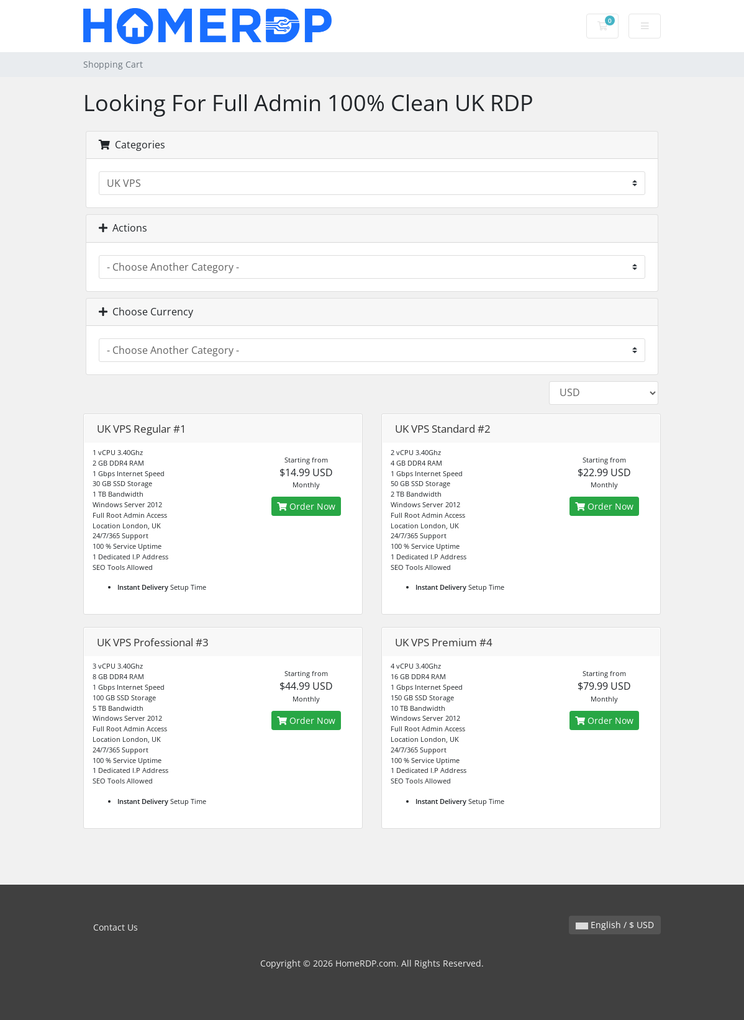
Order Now (306, 506)
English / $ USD (615, 925)
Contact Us (115, 927)
